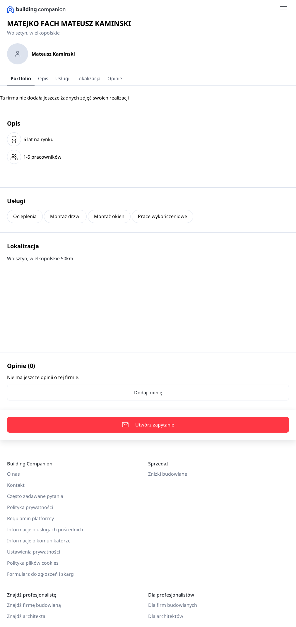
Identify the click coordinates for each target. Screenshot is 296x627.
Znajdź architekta (26, 616)
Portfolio (21, 78)
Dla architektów (165, 616)
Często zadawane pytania (35, 496)
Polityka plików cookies (33, 563)
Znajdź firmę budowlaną (34, 605)
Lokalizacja (88, 78)
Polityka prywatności (30, 507)
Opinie (114, 78)
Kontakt (16, 485)
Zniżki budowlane (167, 474)
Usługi (62, 78)
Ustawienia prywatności (33, 552)
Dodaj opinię (148, 392)
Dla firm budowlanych (172, 605)
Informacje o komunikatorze (39, 540)
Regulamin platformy (30, 518)
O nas (13, 474)
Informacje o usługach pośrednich (45, 529)
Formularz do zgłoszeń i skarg (40, 574)
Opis (43, 78)
